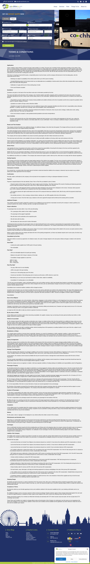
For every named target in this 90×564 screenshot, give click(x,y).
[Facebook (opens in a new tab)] (80, 1)
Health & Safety (29, 538)
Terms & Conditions (31, 537)
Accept (60, 559)
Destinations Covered (31, 539)
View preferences (83, 559)
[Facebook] (71, 533)
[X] (68, 533)
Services (61, 6)
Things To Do (75, 6)
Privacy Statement (74, 561)
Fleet (67, 6)
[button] (87, 549)
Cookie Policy (68, 561)
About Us (83, 6)
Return (13, 18)
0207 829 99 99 (8, 1)
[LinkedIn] (78, 533)
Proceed (8, 45)
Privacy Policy (29, 536)
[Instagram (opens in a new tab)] (83, 1)
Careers (28, 532)
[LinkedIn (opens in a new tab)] (86, 1)
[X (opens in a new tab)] (78, 1)
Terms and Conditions (22, 41)
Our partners (29, 535)
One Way (6, 18)
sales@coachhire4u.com (21, 1)
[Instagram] (74, 533)
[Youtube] (81, 533)
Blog (7, 535)
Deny (72, 559)
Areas (55, 6)
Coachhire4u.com (39, 562)
